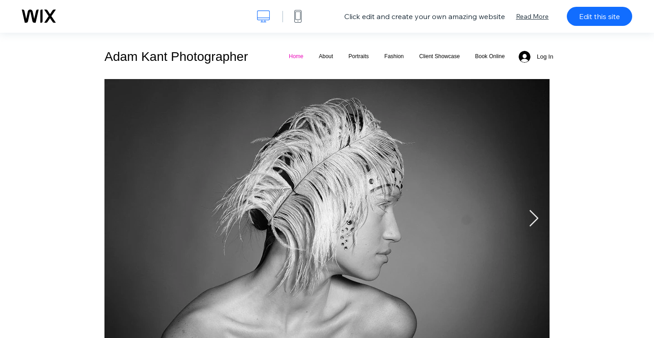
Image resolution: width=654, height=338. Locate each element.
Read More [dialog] (532, 16)
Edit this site (599, 16)
